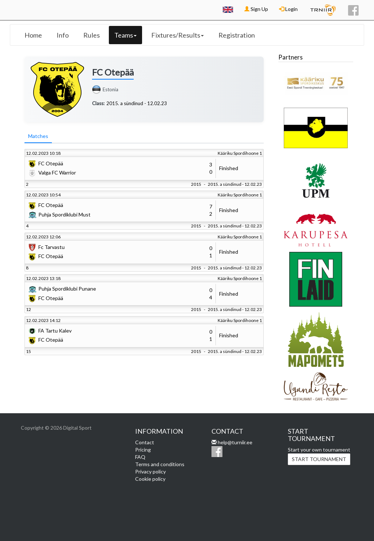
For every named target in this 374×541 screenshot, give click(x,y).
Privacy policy (150, 471)
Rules (91, 35)
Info (63, 35)
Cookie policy (150, 479)
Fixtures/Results (177, 35)
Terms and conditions (159, 464)
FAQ (140, 457)
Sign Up (256, 9)
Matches (38, 136)
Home (33, 35)
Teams (125, 35)
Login (288, 9)
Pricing (143, 449)
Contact (144, 442)
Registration (236, 35)
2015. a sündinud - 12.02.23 (136, 103)
